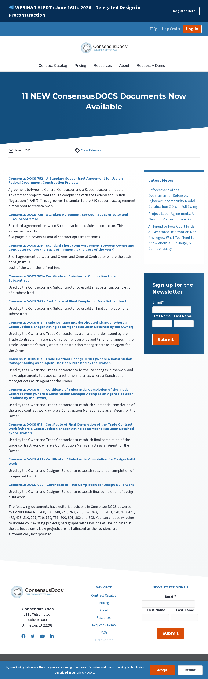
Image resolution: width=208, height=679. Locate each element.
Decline (190, 670)
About (124, 65)
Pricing (80, 65)
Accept (162, 670)
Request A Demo (150, 65)
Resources (103, 65)
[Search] (170, 65)
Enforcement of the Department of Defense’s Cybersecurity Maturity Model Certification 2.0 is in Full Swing (172, 198)
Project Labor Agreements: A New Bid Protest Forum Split (171, 216)
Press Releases (91, 150)
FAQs (154, 29)
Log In (192, 29)
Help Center (171, 29)
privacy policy (85, 672)
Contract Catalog (53, 65)
